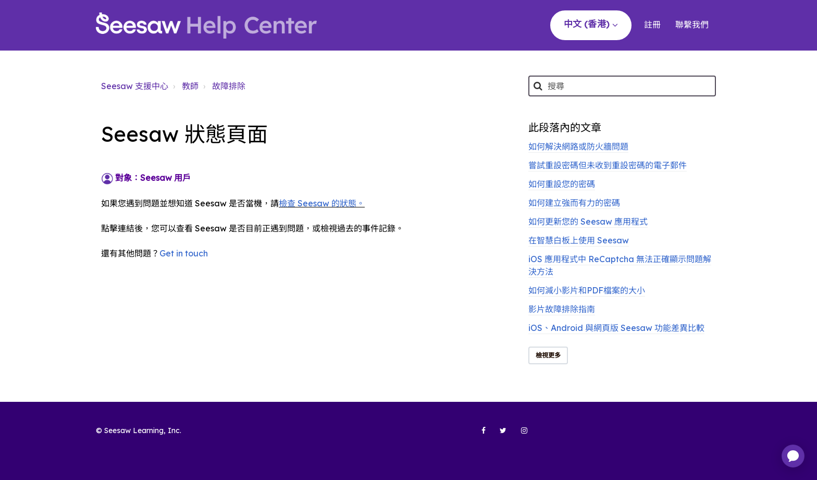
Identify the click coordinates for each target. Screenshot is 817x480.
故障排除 (228, 86)
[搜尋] (622, 86)
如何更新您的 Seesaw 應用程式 (588, 221)
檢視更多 (548, 355)
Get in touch (183, 253)
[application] (793, 456)
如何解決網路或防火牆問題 (578, 146)
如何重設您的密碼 (561, 184)
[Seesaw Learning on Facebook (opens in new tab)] (478, 434)
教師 (190, 86)
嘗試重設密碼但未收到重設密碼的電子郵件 (607, 165)
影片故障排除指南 (561, 309)
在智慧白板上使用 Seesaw (578, 240)
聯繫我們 (692, 24)
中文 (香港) (588, 23)
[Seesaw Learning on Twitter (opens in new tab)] (498, 434)
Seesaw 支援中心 (134, 86)
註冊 (652, 24)
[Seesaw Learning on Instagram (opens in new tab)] (519, 434)
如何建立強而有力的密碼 (574, 203)
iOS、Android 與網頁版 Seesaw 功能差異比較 (616, 328)
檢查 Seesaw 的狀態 (317, 203)
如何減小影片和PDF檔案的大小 (586, 290)
